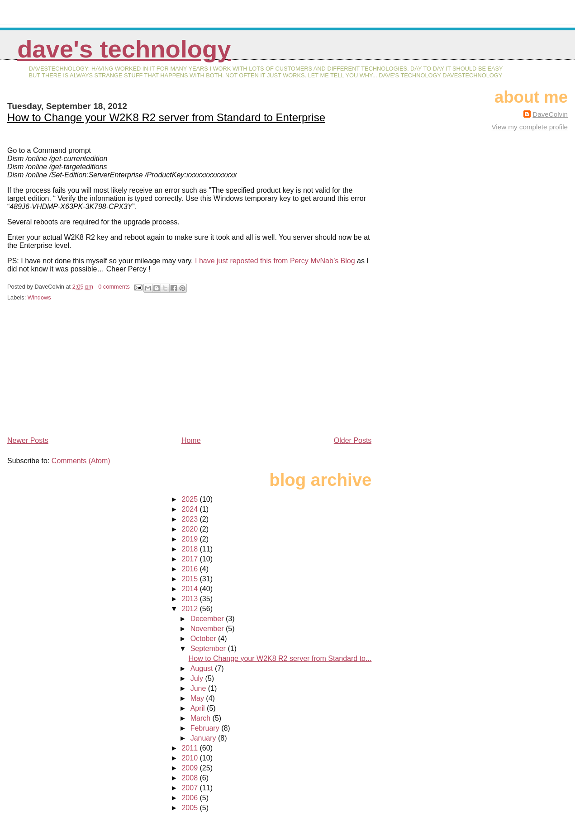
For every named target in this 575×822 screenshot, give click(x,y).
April (198, 708)
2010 (190, 758)
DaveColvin (550, 114)
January (204, 738)
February (205, 728)
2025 (190, 499)
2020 (190, 529)
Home (191, 440)
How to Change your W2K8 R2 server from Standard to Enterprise (166, 117)
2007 (190, 788)
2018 (190, 549)
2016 (190, 569)
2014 (190, 589)
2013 (190, 599)
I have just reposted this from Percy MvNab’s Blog (275, 261)
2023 (190, 519)
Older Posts (353, 440)
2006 (190, 798)
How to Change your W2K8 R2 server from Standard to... (280, 658)
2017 (190, 559)
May (198, 698)
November (208, 628)
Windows (39, 297)
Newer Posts (27, 440)
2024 (190, 509)
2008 (190, 778)
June (199, 688)
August (202, 668)
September (209, 648)
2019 (190, 539)
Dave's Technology (124, 49)
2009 (190, 768)
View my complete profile (529, 127)
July (197, 678)
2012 (190, 609)
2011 (190, 748)
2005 (190, 808)
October (204, 638)
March (201, 718)
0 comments (114, 286)
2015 (190, 579)
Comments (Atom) (81, 461)
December (208, 618)
